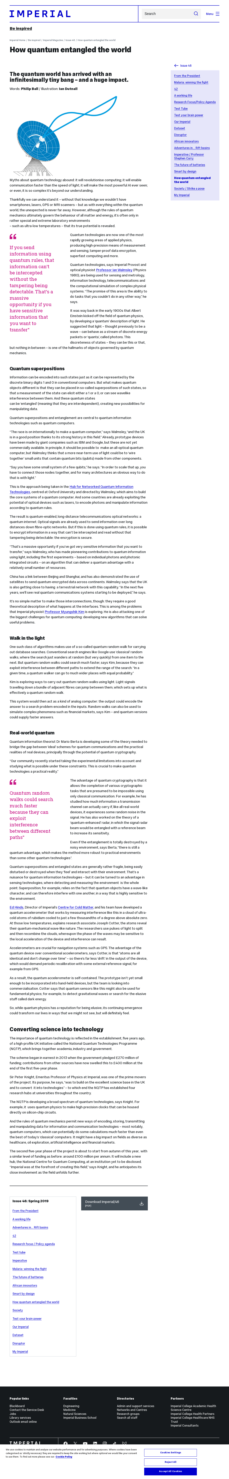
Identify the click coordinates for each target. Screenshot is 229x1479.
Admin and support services (135, 1406)
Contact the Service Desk (27, 1410)
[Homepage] (74, 13)
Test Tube (181, 108)
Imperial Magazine (53, 40)
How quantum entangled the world (96, 40)
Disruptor (180, 135)
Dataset (179, 128)
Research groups (128, 1414)
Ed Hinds (16, 907)
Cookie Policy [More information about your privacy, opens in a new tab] (64, 1457)
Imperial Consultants (184, 1425)
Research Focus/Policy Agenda (195, 102)
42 (176, 89)
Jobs (13, 1414)
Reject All (170, 1462)
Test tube (19, 1252)
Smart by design (185, 171)
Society (18, 1310)
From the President (187, 76)
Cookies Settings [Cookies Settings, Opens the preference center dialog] (170, 1452)
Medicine (69, 1410)
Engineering (71, 1406)
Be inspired (21, 28)
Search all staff (127, 1417)
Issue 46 (70, 40)
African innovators (186, 141)
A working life (183, 95)
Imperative (20, 1260)
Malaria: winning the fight (191, 82)
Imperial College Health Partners (192, 1414)
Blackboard (17, 1406)
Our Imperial (182, 121)
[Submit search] (196, 14)
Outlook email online (23, 1421)
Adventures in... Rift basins (192, 148)
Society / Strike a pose (189, 188)
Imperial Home (17, 40)
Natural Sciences (74, 1414)
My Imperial (182, 195)
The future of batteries (189, 165)
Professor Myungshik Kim (64, 612)
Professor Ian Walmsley (114, 270)
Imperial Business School (79, 1417)
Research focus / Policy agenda (34, 1244)
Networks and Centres (132, 1410)
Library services (20, 1417)
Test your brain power (188, 115)
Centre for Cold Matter (75, 907)
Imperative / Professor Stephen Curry (189, 156)
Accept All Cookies (170, 1471)
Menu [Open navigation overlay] (212, 14)
